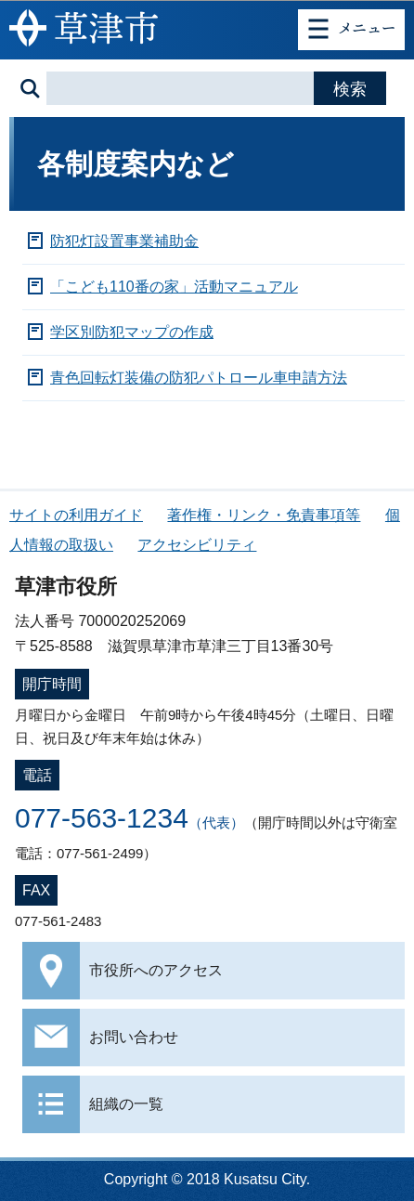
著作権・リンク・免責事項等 (263, 515)
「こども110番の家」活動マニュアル (174, 286)
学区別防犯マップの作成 (131, 332)
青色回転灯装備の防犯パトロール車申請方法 (198, 377)
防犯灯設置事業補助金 (124, 241)
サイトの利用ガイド (76, 515)
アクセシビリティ (196, 545)
